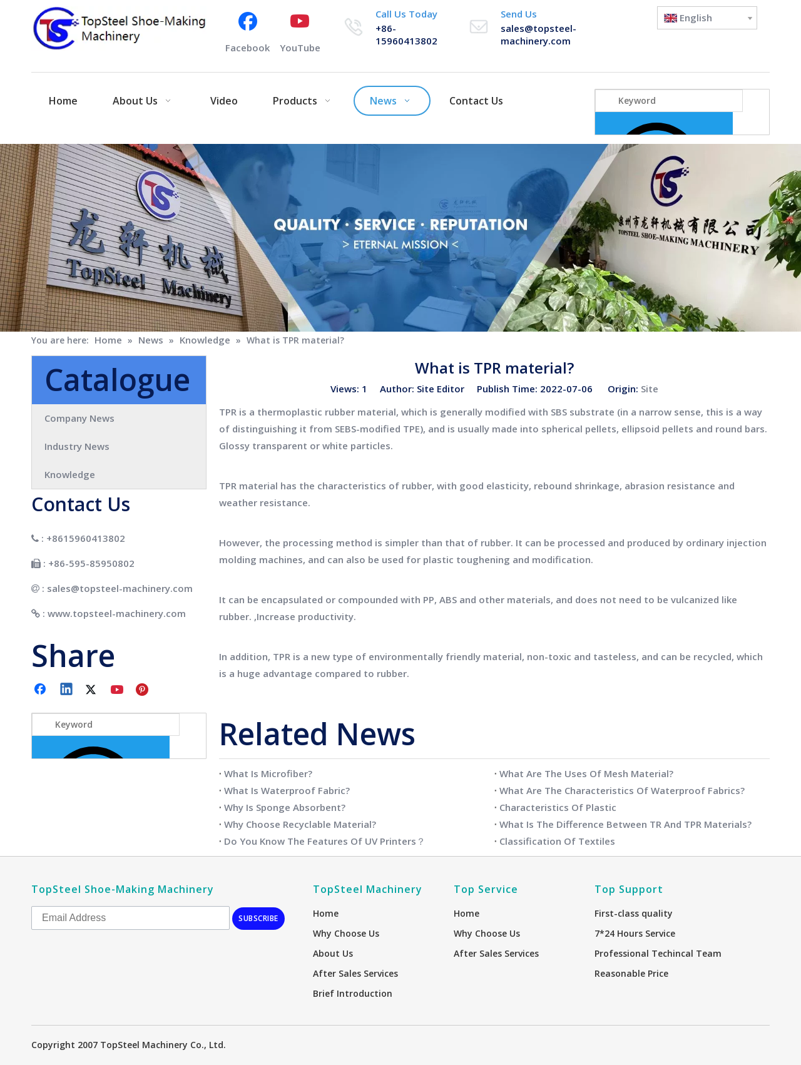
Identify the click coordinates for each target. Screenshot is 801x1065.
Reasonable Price (631, 973)
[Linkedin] (67, 690)
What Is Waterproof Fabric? (287, 790)
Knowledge (69, 474)
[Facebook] (247, 31)
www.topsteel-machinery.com (117, 613)
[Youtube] (300, 31)
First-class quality (633, 913)
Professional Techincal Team (658, 953)
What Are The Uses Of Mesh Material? (586, 773)
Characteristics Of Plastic (557, 807)
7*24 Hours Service (634, 933)
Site (649, 388)
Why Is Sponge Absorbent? (284, 807)
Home (326, 913)
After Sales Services (355, 973)
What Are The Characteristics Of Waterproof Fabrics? (622, 790)
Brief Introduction (352, 993)
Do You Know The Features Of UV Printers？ (325, 841)
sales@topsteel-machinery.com (538, 34)
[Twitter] (93, 690)
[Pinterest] (144, 690)
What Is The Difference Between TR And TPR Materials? (625, 824)
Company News (79, 418)
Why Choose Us (346, 933)
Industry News (77, 446)
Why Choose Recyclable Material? (300, 824)
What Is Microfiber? (268, 773)
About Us (333, 953)
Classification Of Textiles (557, 841)
